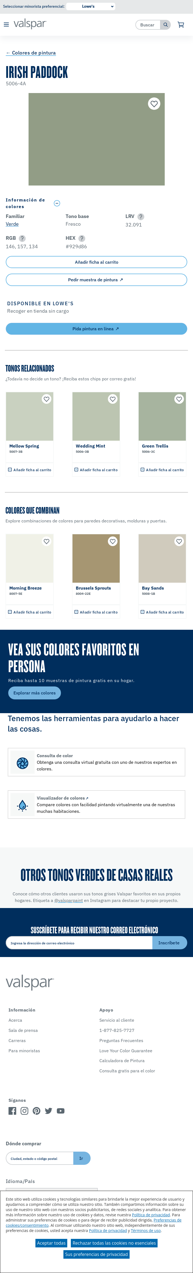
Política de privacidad (151, 1214)
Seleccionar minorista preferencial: (34, 6)
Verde (12, 224)
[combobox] (148, 24)
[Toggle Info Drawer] (119, 203)
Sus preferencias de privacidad (96, 1254)
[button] (6, 25)
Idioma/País (20, 1181)
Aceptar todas (51, 1243)
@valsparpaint (68, 900)
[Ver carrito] (181, 25)
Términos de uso (146, 1230)
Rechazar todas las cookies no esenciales (114, 1243)
